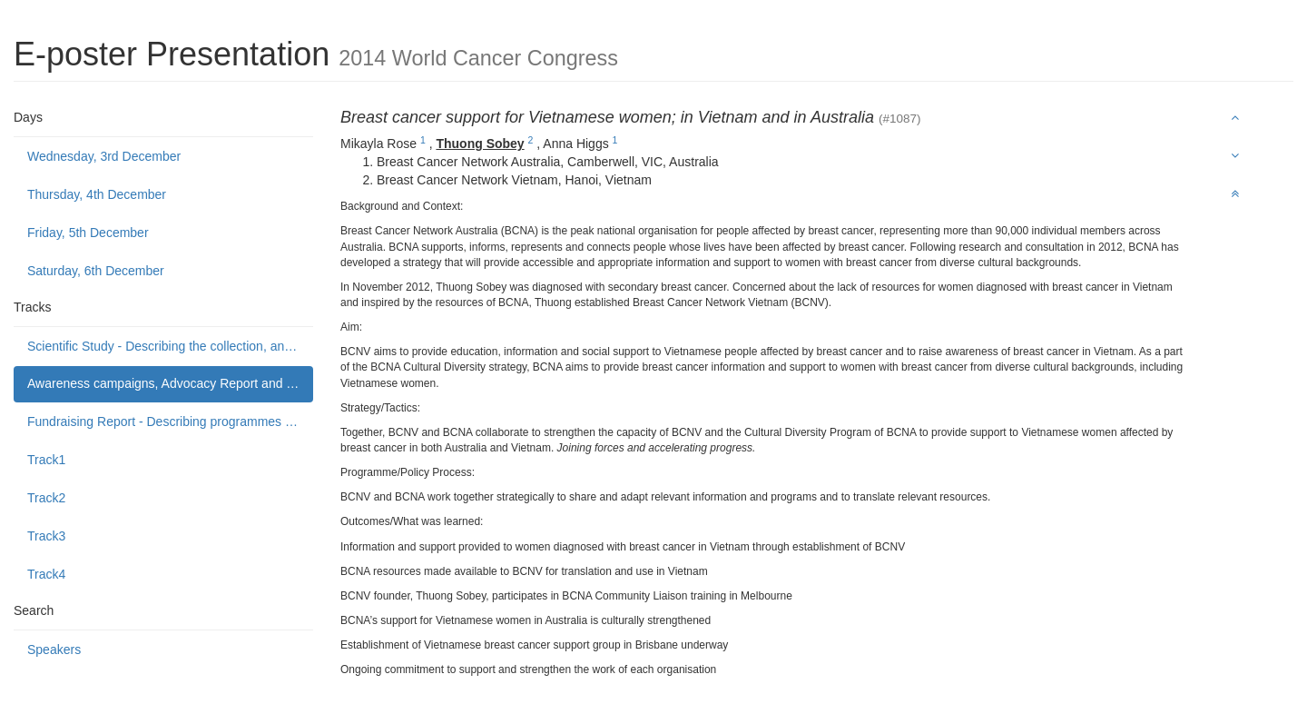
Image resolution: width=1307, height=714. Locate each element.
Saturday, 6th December (95, 270)
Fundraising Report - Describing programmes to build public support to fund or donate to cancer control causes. (170, 421)
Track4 (46, 574)
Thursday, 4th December (96, 194)
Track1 (46, 459)
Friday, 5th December (88, 232)
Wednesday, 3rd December (104, 156)
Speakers (54, 649)
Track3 (46, 536)
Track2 (46, 498)
